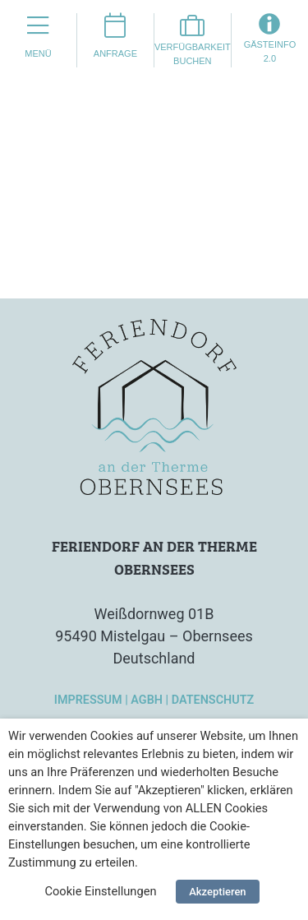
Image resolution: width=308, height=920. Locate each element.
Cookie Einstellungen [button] (100, 891)
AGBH (147, 700)
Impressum (88, 700)
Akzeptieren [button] (217, 891)
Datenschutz (213, 700)
